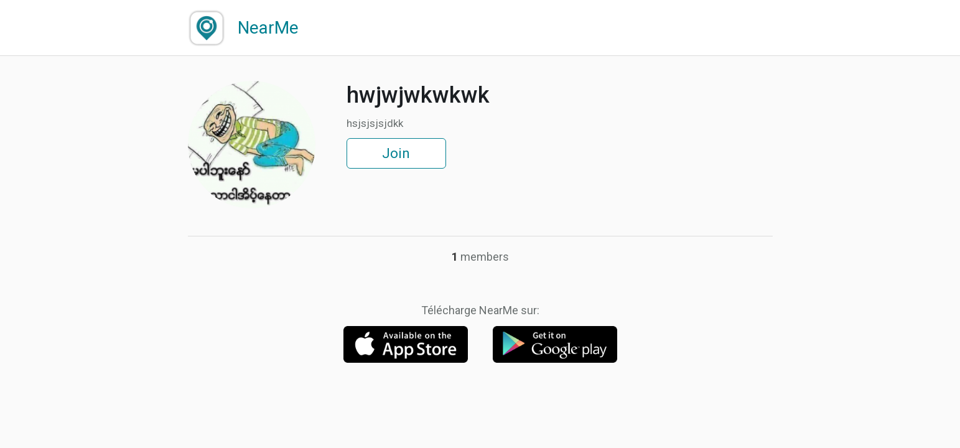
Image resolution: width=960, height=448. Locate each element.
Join (396, 153)
